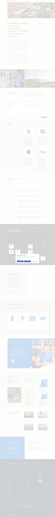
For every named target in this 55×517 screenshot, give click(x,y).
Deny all (27, 261)
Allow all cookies (20, 261)
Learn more (18, 259)
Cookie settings (35, 261)
